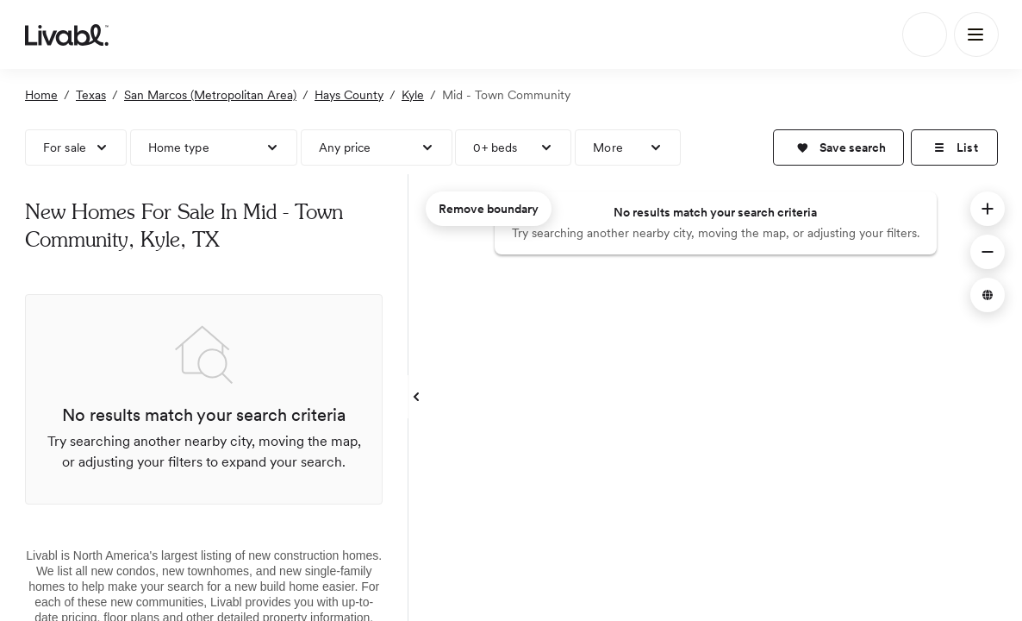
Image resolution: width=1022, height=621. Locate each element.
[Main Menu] (976, 34)
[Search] (924, 34)
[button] (838, 147)
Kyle (413, 95)
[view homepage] (67, 34)
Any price (345, 147)
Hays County (349, 95)
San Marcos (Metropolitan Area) (210, 95)
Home (41, 95)
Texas (91, 95)
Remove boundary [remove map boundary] (489, 209)
